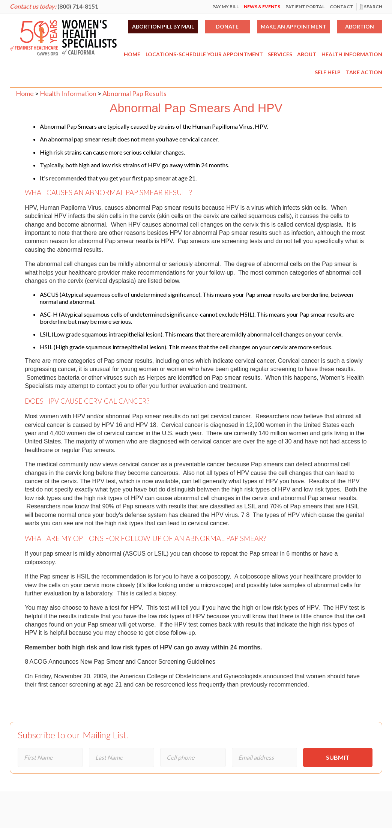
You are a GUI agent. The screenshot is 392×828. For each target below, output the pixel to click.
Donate (227, 26)
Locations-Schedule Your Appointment (204, 54)
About (306, 54)
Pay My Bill (225, 6)
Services (280, 54)
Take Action (364, 72)
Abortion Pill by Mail (163, 26)
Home (132, 54)
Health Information (351, 54)
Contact (341, 6)
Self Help (328, 72)
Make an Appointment (293, 26)
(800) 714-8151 (77, 6)
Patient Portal (304, 6)
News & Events (262, 6)
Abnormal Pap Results (134, 93)
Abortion (359, 26)
